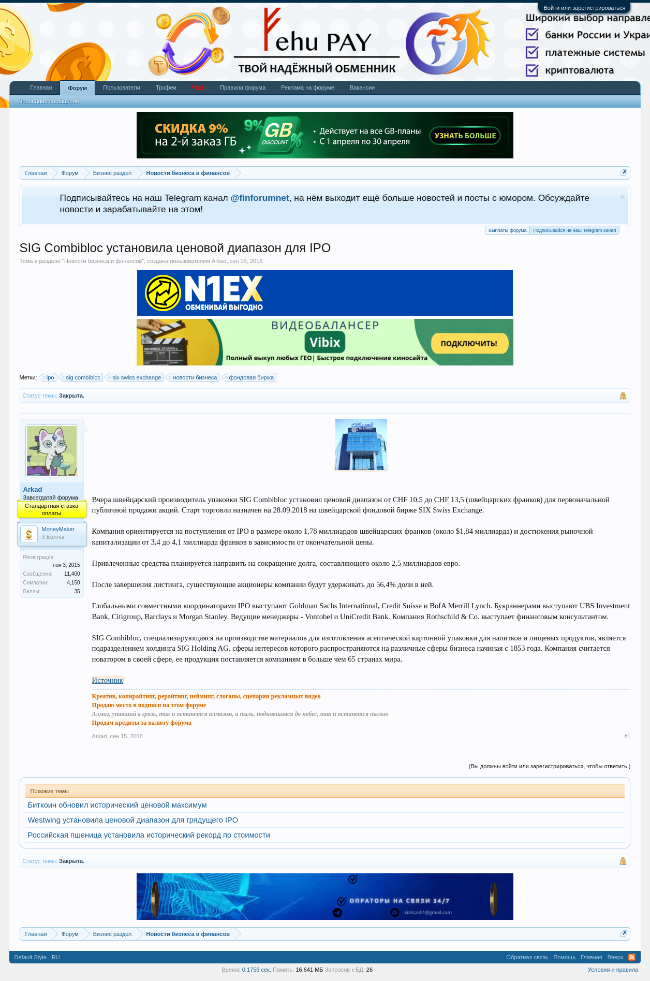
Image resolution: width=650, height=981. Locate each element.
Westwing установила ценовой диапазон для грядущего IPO (133, 820)
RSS (632, 957)
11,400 (72, 574)
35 (77, 591)
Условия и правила (613, 970)
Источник (107, 680)
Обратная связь (527, 957)
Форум (77, 88)
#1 (627, 736)
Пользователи (121, 87)
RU (56, 957)
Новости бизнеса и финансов (103, 261)
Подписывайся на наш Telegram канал (574, 229)
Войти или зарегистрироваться (584, 8)
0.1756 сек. (256, 970)
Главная (41, 87)
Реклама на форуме (307, 87)
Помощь (564, 957)
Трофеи (166, 87)
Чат (198, 87)
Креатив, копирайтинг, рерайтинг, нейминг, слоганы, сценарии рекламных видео (206, 696)
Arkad (219, 261)
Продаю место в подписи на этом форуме (149, 705)
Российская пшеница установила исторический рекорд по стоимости (149, 835)
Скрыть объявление (622, 197)
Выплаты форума (507, 230)
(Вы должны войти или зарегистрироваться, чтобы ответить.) (550, 766)
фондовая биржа (250, 377)
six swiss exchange (135, 377)
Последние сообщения (49, 101)
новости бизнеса (193, 377)
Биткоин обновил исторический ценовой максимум (117, 805)
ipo (48, 377)
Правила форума (242, 87)
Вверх (616, 957)
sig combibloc (81, 377)
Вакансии (362, 87)
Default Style (30, 957)
